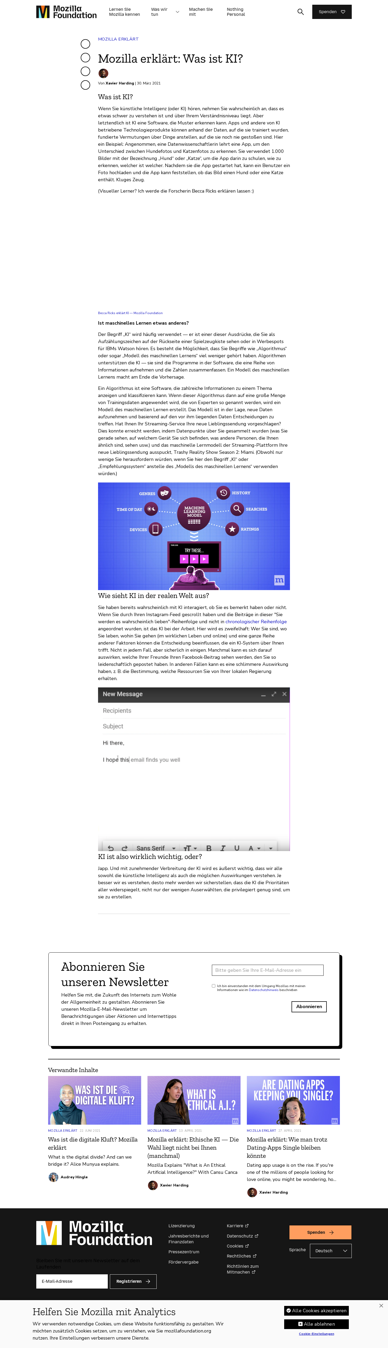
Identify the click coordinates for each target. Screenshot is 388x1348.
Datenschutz (240, 1236)
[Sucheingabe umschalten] (300, 12)
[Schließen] (381, 1306)
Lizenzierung (182, 1225)
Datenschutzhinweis (264, 990)
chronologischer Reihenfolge (256, 621)
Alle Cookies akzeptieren (319, 1310)
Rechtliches (239, 1256)
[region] (194, 1324)
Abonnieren (309, 1006)
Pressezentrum (184, 1251)
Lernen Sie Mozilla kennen (124, 12)
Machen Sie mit (201, 12)
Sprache (297, 1249)
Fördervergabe (183, 1262)
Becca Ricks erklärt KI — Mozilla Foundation (130, 313)
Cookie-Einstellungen (316, 1334)
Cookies (235, 1246)
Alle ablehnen (319, 1324)
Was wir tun (159, 12)
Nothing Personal (236, 12)
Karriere (235, 1225)
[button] (177, 12)
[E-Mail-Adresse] (268, 970)
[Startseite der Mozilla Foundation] (66, 12)
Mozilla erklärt (118, 39)
